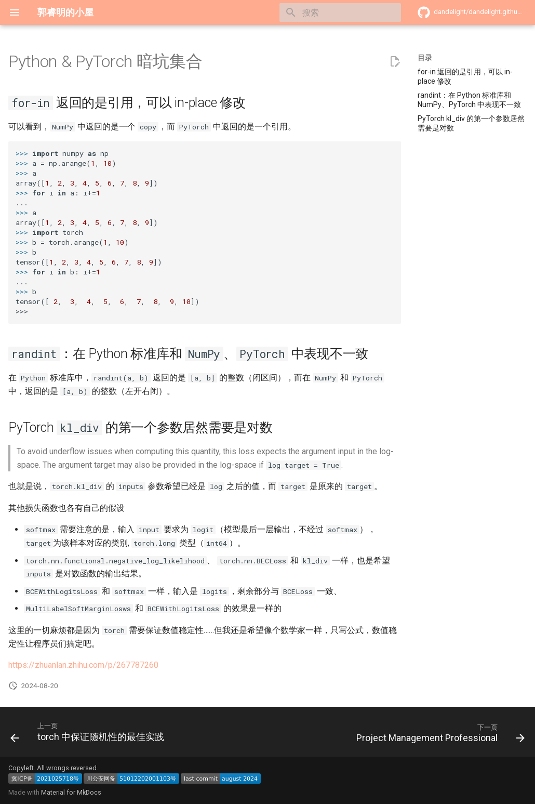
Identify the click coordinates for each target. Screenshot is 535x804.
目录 (425, 58)
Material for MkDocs (71, 792)
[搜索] (340, 12)
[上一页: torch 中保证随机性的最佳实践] (89, 734)
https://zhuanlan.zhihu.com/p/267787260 (83, 665)
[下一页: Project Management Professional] (438, 734)
